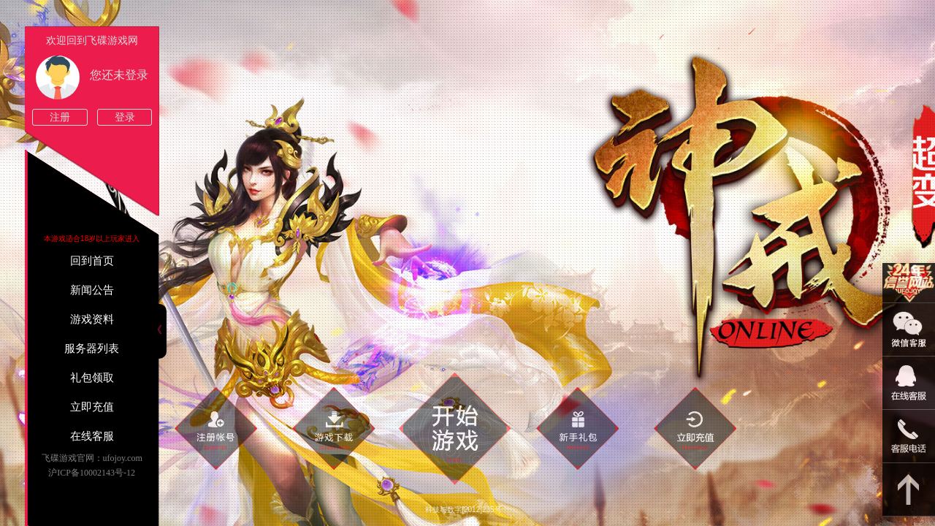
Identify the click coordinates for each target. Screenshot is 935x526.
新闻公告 (92, 290)
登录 (125, 117)
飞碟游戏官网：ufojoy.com (92, 458)
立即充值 (92, 407)
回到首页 (92, 261)
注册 (60, 117)
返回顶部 (908, 490)
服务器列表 (91, 348)
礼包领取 (92, 378)
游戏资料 (92, 319)
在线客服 (92, 436)
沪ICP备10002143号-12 (91, 473)
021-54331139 (908, 436)
